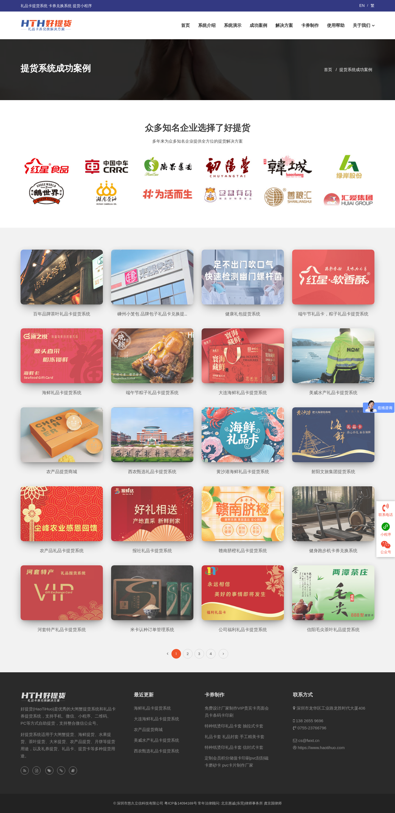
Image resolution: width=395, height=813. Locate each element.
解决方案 (284, 25)
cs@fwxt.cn (308, 740)
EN (362, 5)
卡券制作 (310, 25)
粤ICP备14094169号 (180, 803)
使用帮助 (336, 25)
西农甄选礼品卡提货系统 (156, 751)
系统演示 (232, 25)
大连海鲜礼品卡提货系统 (156, 718)
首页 (185, 25)
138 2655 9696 (309, 720)
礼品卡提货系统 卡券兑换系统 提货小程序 (56, 6)
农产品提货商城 (148, 729)
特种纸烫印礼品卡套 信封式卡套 (234, 747)
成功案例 (258, 25)
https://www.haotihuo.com (321, 747)
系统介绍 (207, 25)
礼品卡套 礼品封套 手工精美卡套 (234, 736)
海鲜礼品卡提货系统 (152, 708)
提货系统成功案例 (355, 69)
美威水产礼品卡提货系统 (156, 740)
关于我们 (361, 25)
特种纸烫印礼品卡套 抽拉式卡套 (234, 726)
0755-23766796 (311, 728)
